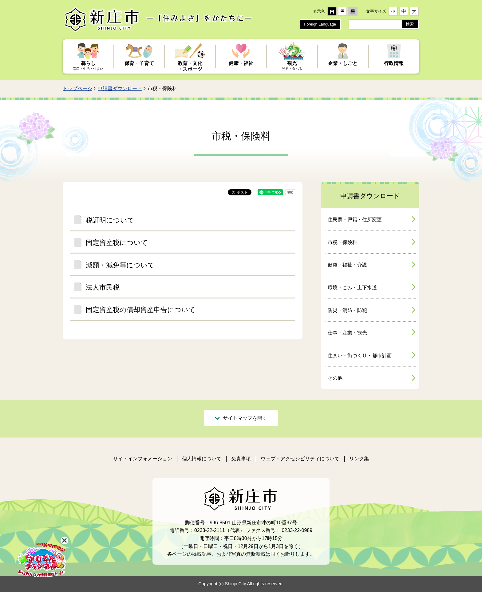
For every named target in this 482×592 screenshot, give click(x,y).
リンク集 (359, 458)
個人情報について (201, 458)
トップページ (77, 88)
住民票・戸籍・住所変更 (355, 219)
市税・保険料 (342, 242)
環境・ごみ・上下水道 (352, 287)
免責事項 (241, 458)
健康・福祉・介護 (347, 264)
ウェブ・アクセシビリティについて (300, 458)
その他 (335, 378)
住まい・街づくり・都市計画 (360, 355)
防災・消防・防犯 (347, 310)
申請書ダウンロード (120, 88)
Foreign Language (320, 24)
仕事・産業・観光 (347, 332)
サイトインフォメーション (142, 458)
